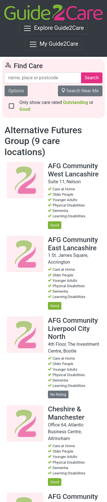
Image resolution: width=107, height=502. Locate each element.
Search (92, 77)
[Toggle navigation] (53, 28)
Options (16, 90)
